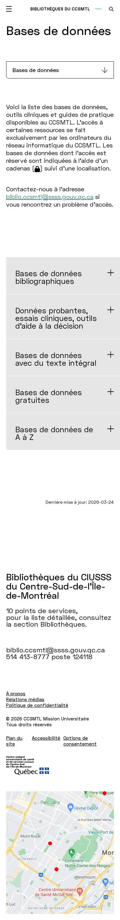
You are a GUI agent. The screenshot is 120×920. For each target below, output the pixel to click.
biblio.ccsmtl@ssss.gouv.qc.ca (49, 196)
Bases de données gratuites (48, 396)
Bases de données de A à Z (54, 433)
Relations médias (25, 699)
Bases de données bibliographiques (48, 277)
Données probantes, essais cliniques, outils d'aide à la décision (56, 318)
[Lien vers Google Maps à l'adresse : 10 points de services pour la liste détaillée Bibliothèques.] (60, 852)
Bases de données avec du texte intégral (55, 359)
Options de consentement (80, 740)
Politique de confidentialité (37, 705)
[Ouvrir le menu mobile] (9, 9)
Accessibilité (46, 738)
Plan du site (14, 740)
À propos (15, 693)
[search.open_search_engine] (111, 9)
